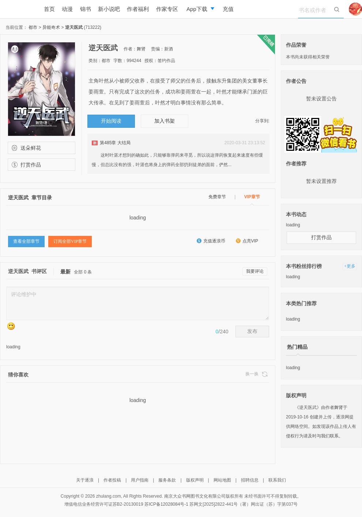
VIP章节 (252, 196)
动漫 (67, 9)
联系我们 (277, 480)
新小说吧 (109, 9)
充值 (228, 9)
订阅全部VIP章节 (70, 241)
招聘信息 (250, 480)
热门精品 (297, 347)
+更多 (349, 266)
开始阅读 (111, 121)
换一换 (256, 374)
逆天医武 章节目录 (30, 197)
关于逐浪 (85, 480)
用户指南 (139, 480)
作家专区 (167, 9)
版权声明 (195, 480)
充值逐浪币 (211, 241)
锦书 (85, 9)
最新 (65, 272)
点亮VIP (247, 241)
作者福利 (138, 9)
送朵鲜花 (27, 148)
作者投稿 (112, 480)
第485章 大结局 (115, 142)
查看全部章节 (26, 241)
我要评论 (255, 271)
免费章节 (217, 196)
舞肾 (141, 48)
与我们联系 (328, 436)
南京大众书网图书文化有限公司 (195, 496)
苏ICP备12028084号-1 (166, 504)
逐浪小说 (18, 9)
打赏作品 (27, 164)
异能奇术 (51, 27)
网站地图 (222, 480)
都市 (33, 27)
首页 (49, 9)
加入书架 (164, 121)
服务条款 (167, 480)
